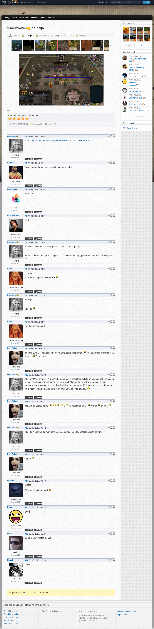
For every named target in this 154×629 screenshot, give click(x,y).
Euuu (9, 507)
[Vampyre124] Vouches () (136, 82)
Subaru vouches (11, 623)
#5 (26, 242)
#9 (26, 348)
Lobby (6, 18)
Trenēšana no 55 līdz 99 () (136, 58)
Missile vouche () (136, 90)
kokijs (9, 534)
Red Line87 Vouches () (136, 109)
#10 (26, 375)
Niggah (10, 560)
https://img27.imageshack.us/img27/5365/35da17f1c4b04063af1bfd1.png (59, 140)
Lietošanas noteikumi (126, 612)
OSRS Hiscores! (11, 617)
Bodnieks (11, 163)
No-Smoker (12, 189)
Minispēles (23, 18)
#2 (26, 163)
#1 (26, 136)
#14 (26, 481)
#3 (26, 189)
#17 (26, 560)
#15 (26, 507)
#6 (26, 269)
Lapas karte (122, 615)
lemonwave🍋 (13, 136)
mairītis (10, 481)
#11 (26, 401)
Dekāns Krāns (13, 216)
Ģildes (42, 18)
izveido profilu (28, 592)
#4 (26, 216)
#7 (26, 295)
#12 (26, 428)
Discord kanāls (132, 128)
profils (30, 159)
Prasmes (34, 18)
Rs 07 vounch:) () (136, 103)
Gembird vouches (11, 614)
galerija (39, 159)
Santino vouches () (136, 96)
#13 (26, 454)
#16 (26, 534)
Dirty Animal (12, 348)
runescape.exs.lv (26, 2)
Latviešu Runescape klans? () (136, 67)
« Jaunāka (25, 80)
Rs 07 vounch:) (10, 620)
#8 (26, 322)
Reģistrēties (103, 2)
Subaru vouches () (136, 75)
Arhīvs (49, 18)
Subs (9, 269)
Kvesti (14, 18)
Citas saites (42, 2)
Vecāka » (97, 80)
